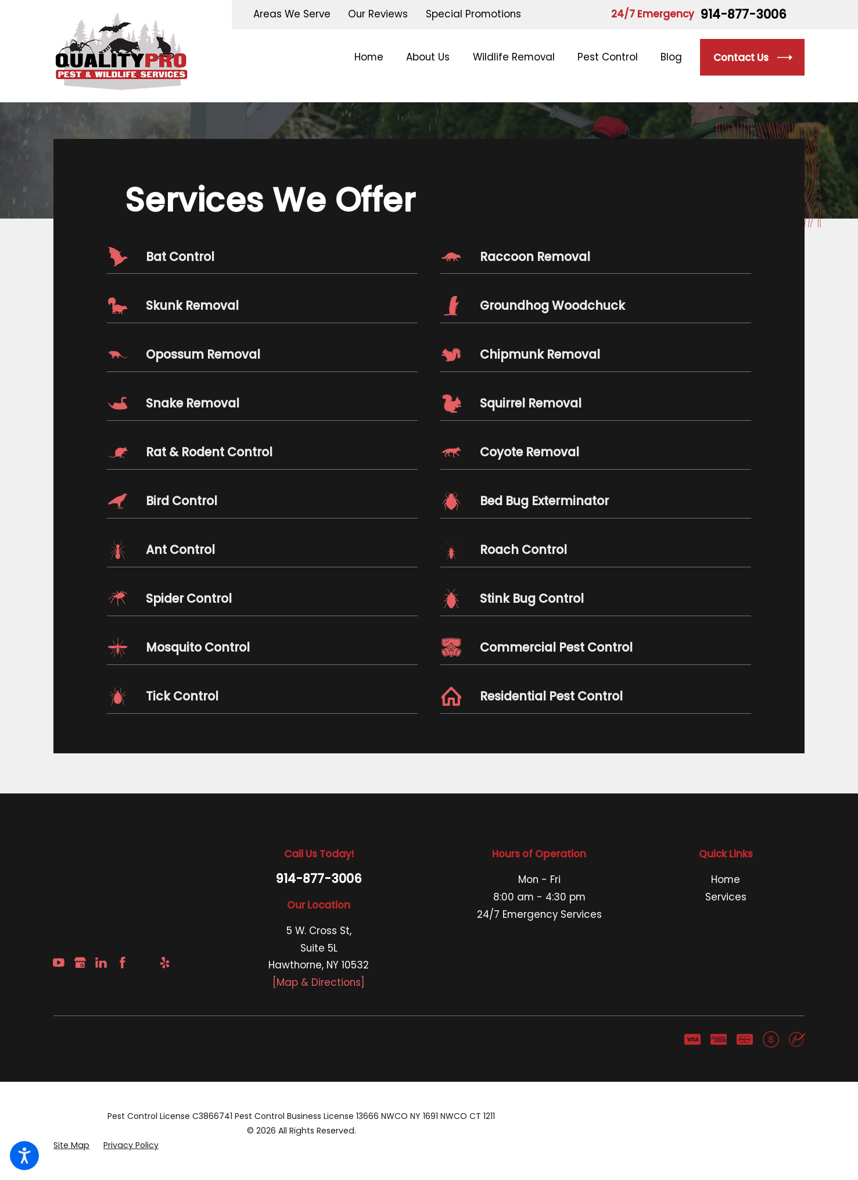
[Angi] (143, 962)
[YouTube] (58, 962)
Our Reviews (378, 14)
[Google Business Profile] (80, 962)
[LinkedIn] (101, 962)
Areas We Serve (292, 14)
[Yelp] (165, 962)
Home (725, 879)
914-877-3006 (743, 15)
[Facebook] (122, 962)
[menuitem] (374, 57)
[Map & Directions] (318, 982)
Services (725, 897)
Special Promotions (473, 14)
